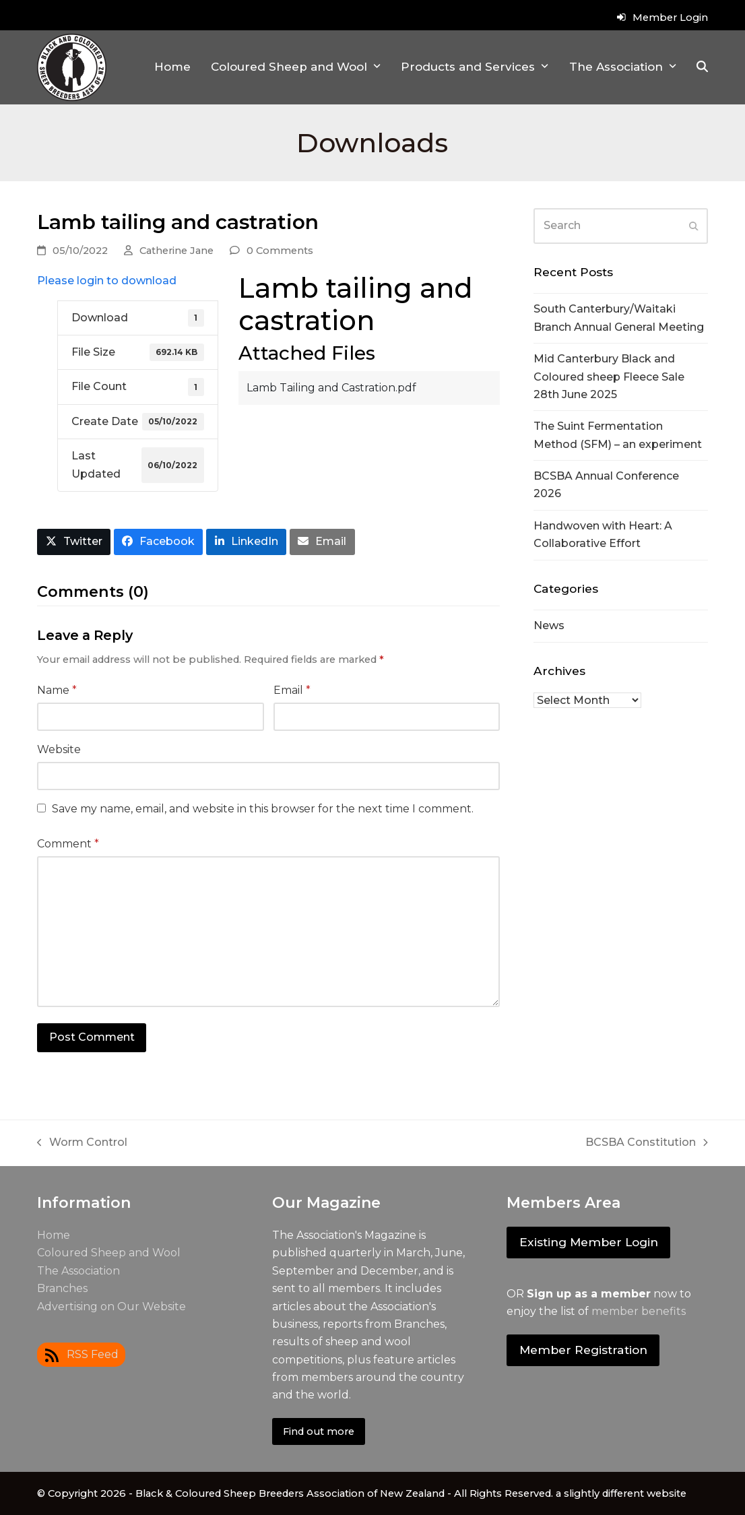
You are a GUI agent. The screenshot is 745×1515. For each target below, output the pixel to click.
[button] (702, 67)
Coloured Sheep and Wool (109, 1252)
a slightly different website (621, 1493)
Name (57, 690)
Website (59, 749)
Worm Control (82, 1143)
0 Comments (280, 251)
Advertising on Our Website (111, 1306)
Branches (62, 1288)
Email (292, 690)
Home (53, 1235)
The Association (78, 1270)
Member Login (670, 17)
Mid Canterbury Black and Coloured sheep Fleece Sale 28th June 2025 (608, 376)
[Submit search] (694, 225)
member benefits (638, 1311)
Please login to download (106, 280)
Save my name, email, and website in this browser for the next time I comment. (263, 808)
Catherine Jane (176, 251)
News (548, 625)
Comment (68, 843)
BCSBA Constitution (646, 1143)
